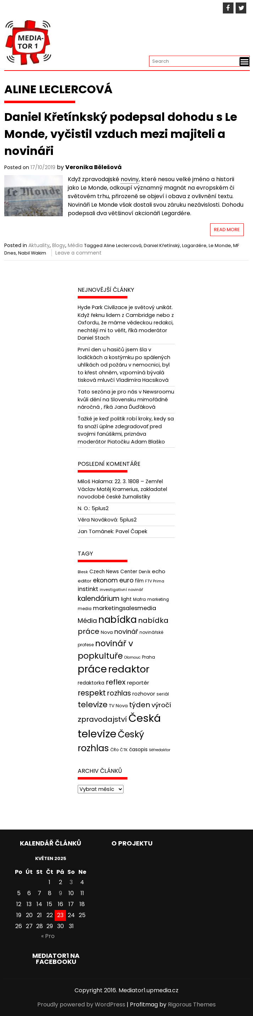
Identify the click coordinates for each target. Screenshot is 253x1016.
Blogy (58, 245)
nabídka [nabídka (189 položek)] (117, 619)
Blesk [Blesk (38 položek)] (83, 572)
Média (75, 245)
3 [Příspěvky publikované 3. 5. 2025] (71, 882)
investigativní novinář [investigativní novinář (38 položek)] (121, 589)
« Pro (48, 936)
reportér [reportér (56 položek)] (138, 682)
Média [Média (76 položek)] (87, 620)
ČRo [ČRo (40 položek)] (114, 750)
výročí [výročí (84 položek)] (161, 704)
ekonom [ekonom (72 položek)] (105, 580)
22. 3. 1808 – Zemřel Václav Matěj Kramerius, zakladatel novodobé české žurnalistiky (122, 489)
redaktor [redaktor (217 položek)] (128, 669)
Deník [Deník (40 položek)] (144, 572)
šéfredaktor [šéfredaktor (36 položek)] (159, 750)
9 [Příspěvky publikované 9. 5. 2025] (60, 893)
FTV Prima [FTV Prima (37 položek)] (154, 581)
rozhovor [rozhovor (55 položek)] (143, 693)
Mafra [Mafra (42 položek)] (139, 599)
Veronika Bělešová (93, 167)
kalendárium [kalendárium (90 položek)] (99, 598)
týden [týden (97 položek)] (139, 705)
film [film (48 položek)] (139, 580)
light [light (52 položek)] (126, 599)
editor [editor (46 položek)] (85, 580)
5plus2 (100, 508)
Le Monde (220, 245)
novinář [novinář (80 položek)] (126, 631)
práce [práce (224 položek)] (92, 669)
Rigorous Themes (192, 1004)
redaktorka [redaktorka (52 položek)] (91, 682)
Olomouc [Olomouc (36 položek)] (132, 657)
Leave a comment (78, 252)
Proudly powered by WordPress (81, 1004)
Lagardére (194, 245)
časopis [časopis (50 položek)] (138, 749)
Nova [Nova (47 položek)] (107, 632)
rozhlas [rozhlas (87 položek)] (119, 693)
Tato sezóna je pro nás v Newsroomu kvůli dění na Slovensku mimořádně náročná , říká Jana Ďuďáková (126, 399)
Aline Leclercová (123, 245)
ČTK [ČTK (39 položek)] (124, 750)
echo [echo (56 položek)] (158, 571)
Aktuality (39, 245)
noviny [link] (130, 179)
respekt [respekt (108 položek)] (92, 693)
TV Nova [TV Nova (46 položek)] (118, 705)
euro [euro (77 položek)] (126, 580)
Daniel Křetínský (162, 245)
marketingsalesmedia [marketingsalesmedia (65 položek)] (124, 608)
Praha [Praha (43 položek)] (148, 657)
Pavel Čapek (131, 531)
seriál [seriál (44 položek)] (162, 694)
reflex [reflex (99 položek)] (116, 682)
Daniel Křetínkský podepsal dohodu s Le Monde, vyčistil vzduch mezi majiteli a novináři (120, 134)
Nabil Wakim (32, 253)
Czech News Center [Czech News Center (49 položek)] (113, 571)
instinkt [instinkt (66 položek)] (88, 589)
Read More (227, 229)
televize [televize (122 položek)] (93, 704)
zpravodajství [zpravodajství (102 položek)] (102, 719)
